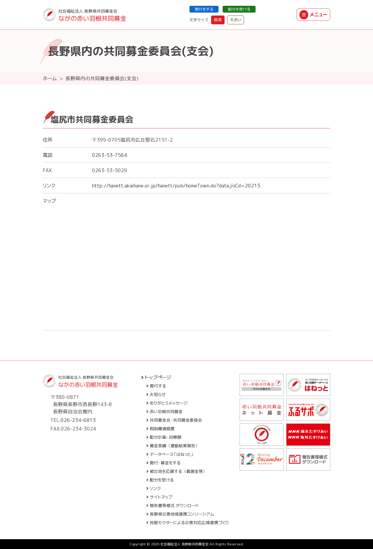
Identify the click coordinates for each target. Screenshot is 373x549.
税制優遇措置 (160, 428)
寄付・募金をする (163, 463)
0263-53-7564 (109, 155)
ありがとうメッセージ (167, 403)
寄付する (156, 386)
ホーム (50, 78)
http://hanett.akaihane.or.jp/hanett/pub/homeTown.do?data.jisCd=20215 (176, 185)
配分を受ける (239, 9)
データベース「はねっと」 (170, 454)
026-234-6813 (78, 420)
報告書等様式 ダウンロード (172, 505)
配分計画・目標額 (163, 437)
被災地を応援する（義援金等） (176, 471)
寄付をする (204, 9)
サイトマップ (159, 497)
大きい (235, 20)
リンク (153, 488)
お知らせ (156, 394)
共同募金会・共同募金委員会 (174, 420)
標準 (218, 20)
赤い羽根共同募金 (164, 411)
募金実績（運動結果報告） (172, 446)
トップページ (156, 377)
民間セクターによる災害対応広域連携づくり (187, 522)
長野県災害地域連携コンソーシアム (180, 514)
